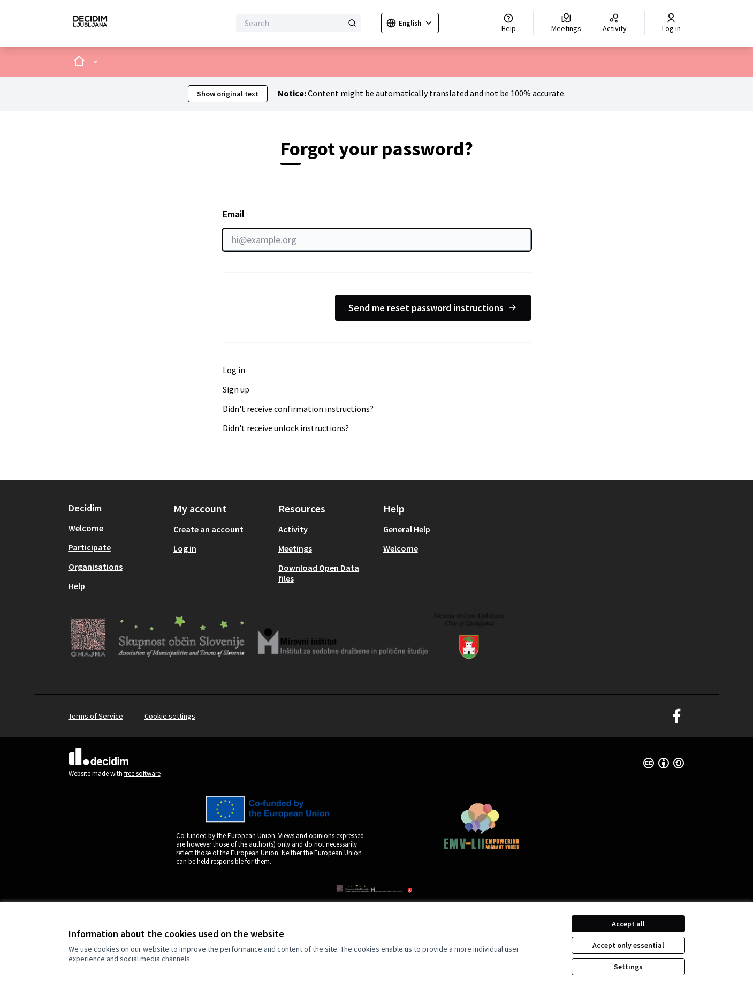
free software (142, 773)
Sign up (236, 389)
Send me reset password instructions (433, 307)
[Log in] (671, 23)
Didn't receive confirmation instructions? (298, 408)
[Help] (508, 23)
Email (377, 229)
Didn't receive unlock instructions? (286, 428)
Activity (293, 529)
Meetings (295, 548)
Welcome (86, 528)
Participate (90, 547)
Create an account (208, 529)
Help (77, 585)
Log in (234, 370)
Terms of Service (96, 716)
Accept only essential (628, 945)
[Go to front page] (90, 23)
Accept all (628, 924)
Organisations (96, 566)
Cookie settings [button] (169, 716)
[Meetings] (566, 23)
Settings (628, 966)
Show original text (227, 94)
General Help (406, 529)
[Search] (298, 23)
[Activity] (614, 23)
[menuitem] (117, 528)
